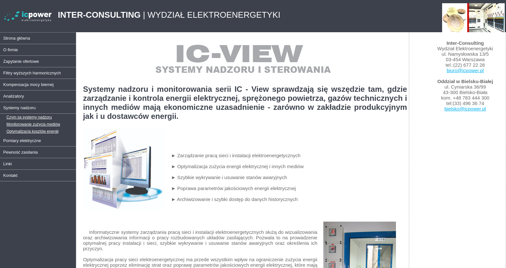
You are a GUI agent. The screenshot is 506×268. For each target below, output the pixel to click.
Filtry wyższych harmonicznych (32, 73)
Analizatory (13, 96)
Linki (7, 163)
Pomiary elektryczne (22, 140)
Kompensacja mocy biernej (28, 84)
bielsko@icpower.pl (465, 108)
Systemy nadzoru (19, 107)
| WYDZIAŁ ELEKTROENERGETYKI (169, 15)
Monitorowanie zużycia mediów (33, 124)
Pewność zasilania (20, 152)
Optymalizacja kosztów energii (32, 131)
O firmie (10, 49)
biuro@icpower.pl (465, 70)
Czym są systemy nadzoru (29, 117)
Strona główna (16, 38)
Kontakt (10, 175)
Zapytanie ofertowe (21, 61)
